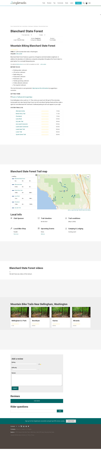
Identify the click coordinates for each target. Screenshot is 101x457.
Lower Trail (19, 132)
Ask (60, 411)
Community (60, 3)
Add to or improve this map (73, 210)
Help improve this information (40, 88)
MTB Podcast (18, 432)
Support (78, 3)
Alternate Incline (20, 111)
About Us (18, 429)
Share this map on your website (84, 210)
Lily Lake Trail (19, 121)
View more (16, 234)
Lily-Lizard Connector (22, 124)
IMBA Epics (33, 432)
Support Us (24, 429)
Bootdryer (36, 321)
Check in (47, 35)
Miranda (76, 321)
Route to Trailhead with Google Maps (22, 97)
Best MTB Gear (40, 432)
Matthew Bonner (19, 64)
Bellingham (36, 26)
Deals (66, 3)
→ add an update (42, 64)
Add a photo (34, 35)
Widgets (29, 429)
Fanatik (16, 232)
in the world (19, 54)
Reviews (49, 3)
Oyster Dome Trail (21, 134)
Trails (43, 3)
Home (12, 26)
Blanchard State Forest (43, 26)
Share (41, 35)
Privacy (32, 435)
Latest (71, 3)
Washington (30, 26)
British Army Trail (20, 113)
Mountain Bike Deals (49, 432)
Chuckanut (19, 116)
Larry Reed (19, 119)
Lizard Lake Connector (22, 126)
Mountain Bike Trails (18, 26)
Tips (54, 3)
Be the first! (44, 221)
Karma (55, 321)
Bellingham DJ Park (19, 321)
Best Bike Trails (26, 432)
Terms (29, 435)
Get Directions (26, 35)
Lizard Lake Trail (20, 129)
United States (25, 26)
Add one (43, 234)
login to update (71, 223)
